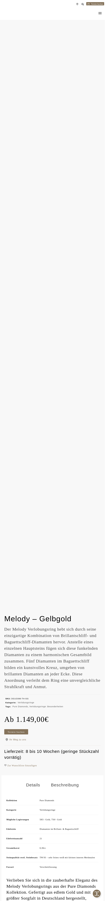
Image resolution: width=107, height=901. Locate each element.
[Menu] (100, 13)
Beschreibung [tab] (65, 789)
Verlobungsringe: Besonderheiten (46, 706)
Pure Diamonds (20, 706)
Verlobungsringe (26, 702)
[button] (83, 4)
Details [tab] (33, 789)
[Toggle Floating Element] (97, 893)
